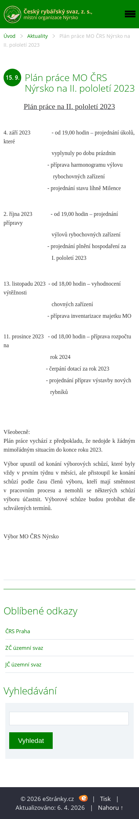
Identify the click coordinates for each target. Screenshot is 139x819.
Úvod (10, 36)
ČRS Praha (17, 631)
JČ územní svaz (23, 664)
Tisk (105, 799)
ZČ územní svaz (24, 647)
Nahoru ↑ (110, 807)
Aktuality (37, 36)
